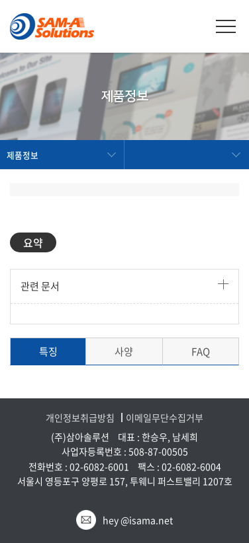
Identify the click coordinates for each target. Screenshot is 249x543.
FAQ (200, 351)
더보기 (223, 284)
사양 (124, 351)
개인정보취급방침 (80, 418)
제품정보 (22, 155)
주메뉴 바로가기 (0, 0)
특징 (48, 351)
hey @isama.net (138, 519)
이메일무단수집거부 (164, 418)
